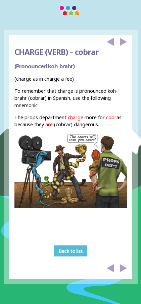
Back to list (71, 251)
